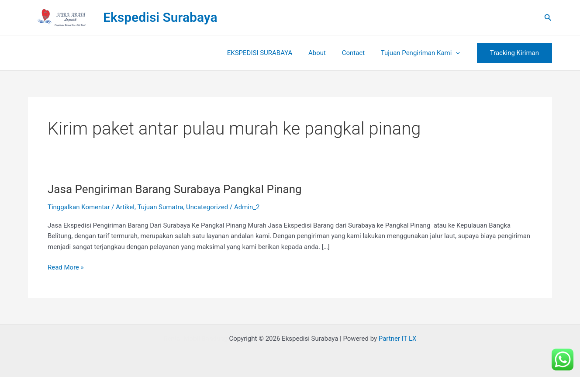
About (324, 53)
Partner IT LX (398, 338)
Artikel (125, 207)
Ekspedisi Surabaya (160, 17)
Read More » (66, 266)
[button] (548, 17)
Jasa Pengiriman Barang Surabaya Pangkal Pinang (175, 189)
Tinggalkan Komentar (79, 207)
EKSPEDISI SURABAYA (270, 53)
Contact (357, 53)
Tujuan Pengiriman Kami (422, 52)
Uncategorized (207, 207)
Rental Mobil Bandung (195, 338)
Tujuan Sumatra (160, 207)
